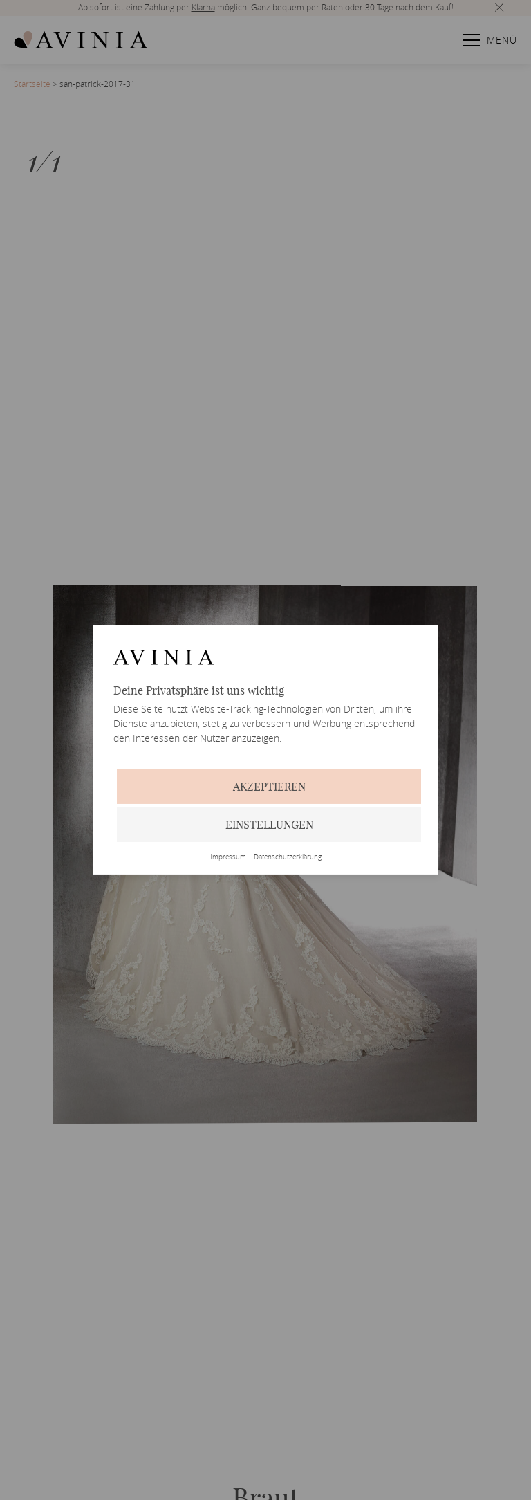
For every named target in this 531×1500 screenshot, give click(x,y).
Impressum (228, 857)
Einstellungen (269, 825)
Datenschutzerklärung (288, 857)
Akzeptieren (269, 787)
